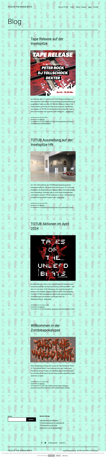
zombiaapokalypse (46, 123)
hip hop (55, 385)
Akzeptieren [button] (51, 455)
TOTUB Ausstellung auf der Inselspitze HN (52, 423)
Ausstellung (45, 207)
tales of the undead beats (59, 121)
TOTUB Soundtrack (36, 123)
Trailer (72, 7)
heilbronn (47, 121)
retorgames (65, 385)
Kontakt (95, 7)
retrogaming (51, 207)
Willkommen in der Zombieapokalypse (51, 428)
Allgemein (42, 119)
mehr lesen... (65, 455)
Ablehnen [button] (58, 455)
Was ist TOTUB (63, 7)
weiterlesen (69, 111)
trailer (52, 387)
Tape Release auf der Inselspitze (49, 420)
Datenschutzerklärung (69, 450)
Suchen (10, 416)
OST (51, 121)
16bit (43, 309)
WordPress (95, 450)
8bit (46, 309)
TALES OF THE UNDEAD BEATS (20, 7)
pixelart (49, 309)
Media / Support (81, 7)
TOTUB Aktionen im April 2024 (48, 425)
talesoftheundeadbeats (64, 309)
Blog (89, 7)
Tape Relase (70, 121)
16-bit (43, 121)
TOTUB (73, 309)
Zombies (71, 207)
